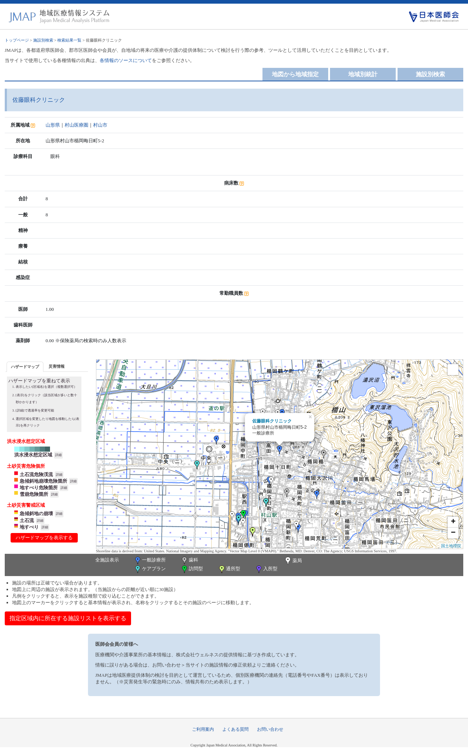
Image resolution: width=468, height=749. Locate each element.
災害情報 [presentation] (57, 366)
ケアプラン (150, 569)
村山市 (100, 125)
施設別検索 (43, 40)
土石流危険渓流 (36, 474)
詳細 (58, 455)
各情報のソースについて (126, 60)
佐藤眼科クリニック (272, 421)
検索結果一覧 (69, 40)
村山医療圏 (76, 125)
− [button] (453, 533)
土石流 (27, 520)
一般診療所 (150, 560)
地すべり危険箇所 (39, 487)
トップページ (17, 40)
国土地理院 (451, 546)
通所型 (229, 569)
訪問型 (191, 569)
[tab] (25, 366)
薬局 (293, 561)
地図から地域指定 (295, 74)
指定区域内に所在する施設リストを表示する (67, 618)
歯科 (189, 560)
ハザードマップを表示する (44, 537)
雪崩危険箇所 (34, 494)
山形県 (53, 125)
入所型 (266, 569)
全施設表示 (107, 560)
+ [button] (453, 522)
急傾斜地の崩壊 (36, 513)
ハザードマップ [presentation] (25, 366)
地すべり (29, 527)
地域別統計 (362, 74)
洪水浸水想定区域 (33, 454)
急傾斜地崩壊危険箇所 (43, 481)
